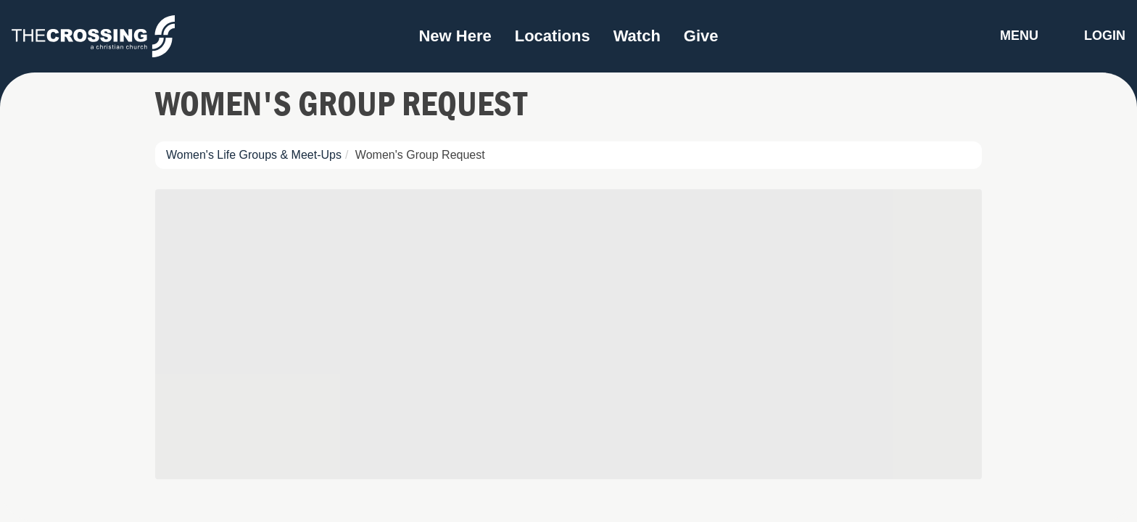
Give (701, 36)
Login (1104, 35)
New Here (454, 36)
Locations (552, 36)
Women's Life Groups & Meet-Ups (254, 155)
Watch (637, 36)
